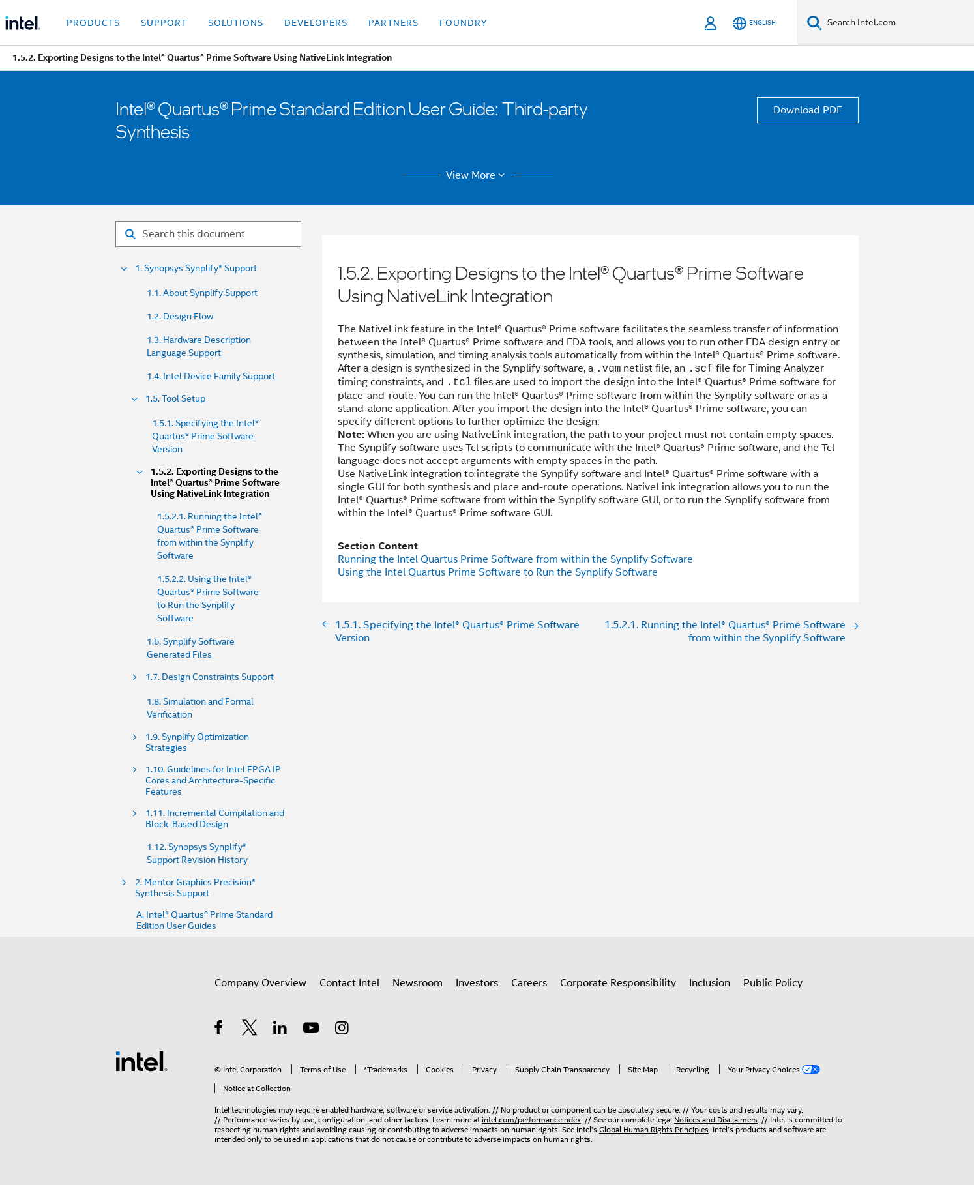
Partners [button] (393, 23)
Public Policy (773, 982)
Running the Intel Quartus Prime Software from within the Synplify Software (515, 559)
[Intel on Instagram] (342, 1030)
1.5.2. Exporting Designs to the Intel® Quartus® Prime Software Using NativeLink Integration (215, 482)
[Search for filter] (208, 234)
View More (477, 175)
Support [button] (164, 23)
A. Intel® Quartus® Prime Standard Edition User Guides (204, 920)
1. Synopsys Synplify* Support (196, 268)
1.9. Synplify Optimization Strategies (197, 742)
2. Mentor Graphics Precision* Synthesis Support (195, 888)
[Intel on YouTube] (312, 1030)
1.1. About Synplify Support (202, 293)
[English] (754, 23)
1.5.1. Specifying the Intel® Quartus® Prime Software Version (205, 436)
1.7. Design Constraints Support (209, 676)
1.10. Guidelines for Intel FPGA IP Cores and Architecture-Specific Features (213, 780)
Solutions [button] (235, 23)
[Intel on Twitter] (250, 1030)
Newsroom (417, 982)
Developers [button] (315, 23)
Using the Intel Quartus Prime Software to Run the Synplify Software (498, 572)
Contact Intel (349, 982)
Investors (477, 982)
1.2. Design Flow (180, 316)
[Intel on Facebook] (219, 1030)
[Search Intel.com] (898, 23)
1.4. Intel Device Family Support (211, 376)
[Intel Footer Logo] (141, 1060)
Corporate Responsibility (618, 982)
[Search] (814, 22)
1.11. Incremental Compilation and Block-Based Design (214, 819)
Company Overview (260, 982)
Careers (529, 982)
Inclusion (709, 982)
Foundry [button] (463, 23)
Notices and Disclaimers (716, 1119)
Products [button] (93, 23)
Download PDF (807, 110)
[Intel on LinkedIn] (281, 1030)
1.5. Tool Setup (175, 398)
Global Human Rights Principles (654, 1129)
